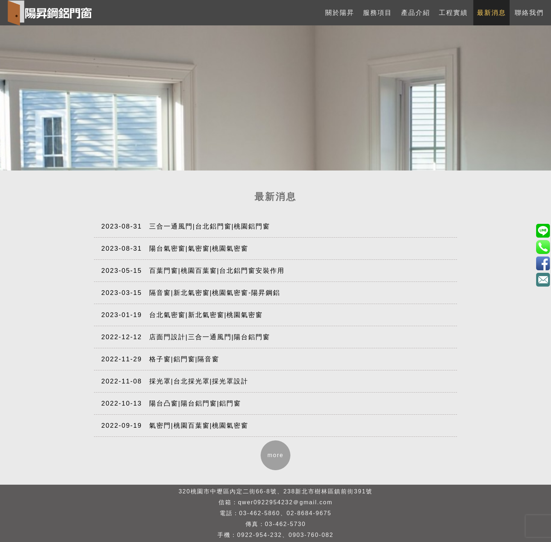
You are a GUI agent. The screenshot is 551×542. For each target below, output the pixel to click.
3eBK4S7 (543, 263)
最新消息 (491, 12)
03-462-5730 (285, 524)
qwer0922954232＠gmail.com (285, 502)
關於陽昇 (339, 12)
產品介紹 (415, 12)
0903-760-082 (311, 535)
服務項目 (377, 12)
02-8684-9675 (309, 513)
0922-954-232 (259, 535)
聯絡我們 (529, 12)
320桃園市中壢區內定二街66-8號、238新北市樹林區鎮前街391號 (275, 491)
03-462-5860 (259, 513)
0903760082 (543, 230)
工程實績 (453, 12)
